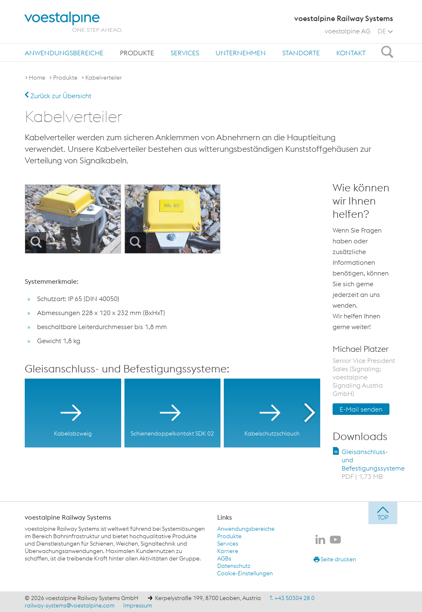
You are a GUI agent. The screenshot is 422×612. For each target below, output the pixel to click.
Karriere (227, 551)
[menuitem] (64, 52)
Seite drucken (335, 559)
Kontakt (351, 53)
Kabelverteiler (103, 77)
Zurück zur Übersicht (58, 96)
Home (37, 77)
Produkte (137, 53)
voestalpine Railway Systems (68, 517)
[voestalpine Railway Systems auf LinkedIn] (320, 540)
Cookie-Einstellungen (245, 573)
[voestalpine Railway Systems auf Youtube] (335, 540)
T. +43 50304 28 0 (292, 598)
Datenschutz (234, 566)
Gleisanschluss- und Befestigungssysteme (373, 463)
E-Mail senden (361, 409)
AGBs (224, 558)
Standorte (301, 53)
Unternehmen (241, 53)
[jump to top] (382, 513)
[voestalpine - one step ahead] (73, 22)
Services (185, 53)
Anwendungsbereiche (64, 53)
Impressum (137, 605)
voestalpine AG (347, 31)
